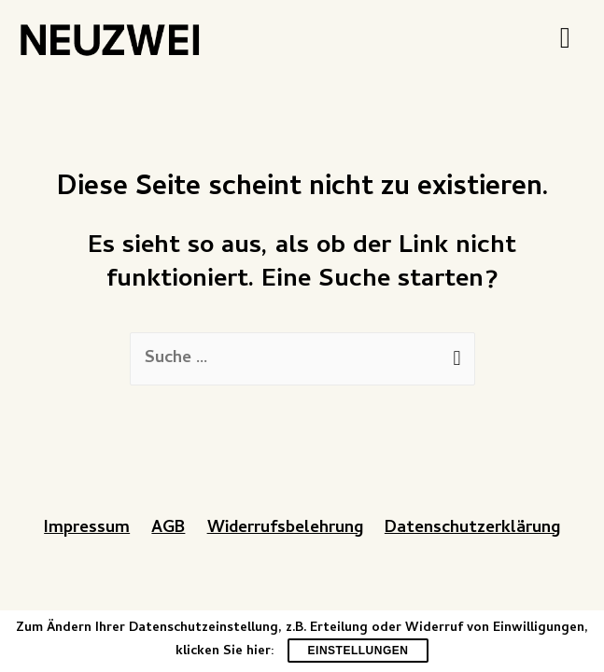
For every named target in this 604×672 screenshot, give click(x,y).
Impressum (87, 528)
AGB (168, 528)
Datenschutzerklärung (472, 528)
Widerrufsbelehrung (285, 528)
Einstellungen (358, 650)
